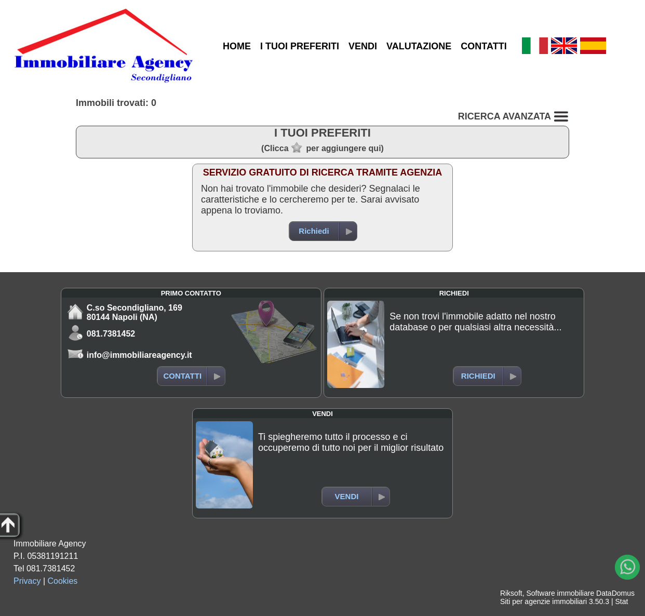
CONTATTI (483, 46)
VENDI (362, 46)
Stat (621, 601)
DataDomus (615, 593)
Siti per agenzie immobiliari (543, 601)
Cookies (63, 581)
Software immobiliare (560, 593)
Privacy (27, 581)
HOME (237, 46)
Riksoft (511, 593)
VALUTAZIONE (418, 46)
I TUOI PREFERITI (299, 46)
